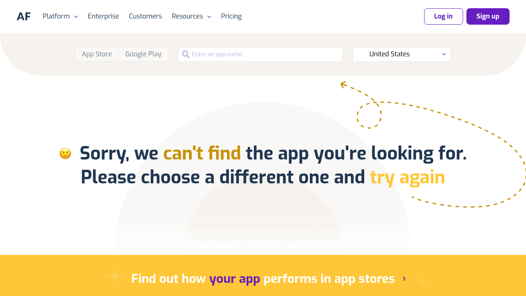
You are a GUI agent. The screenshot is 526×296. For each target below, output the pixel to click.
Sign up (488, 16)
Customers (145, 16)
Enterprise (103, 16)
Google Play (143, 54)
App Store (97, 54)
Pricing (231, 16)
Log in (443, 16)
